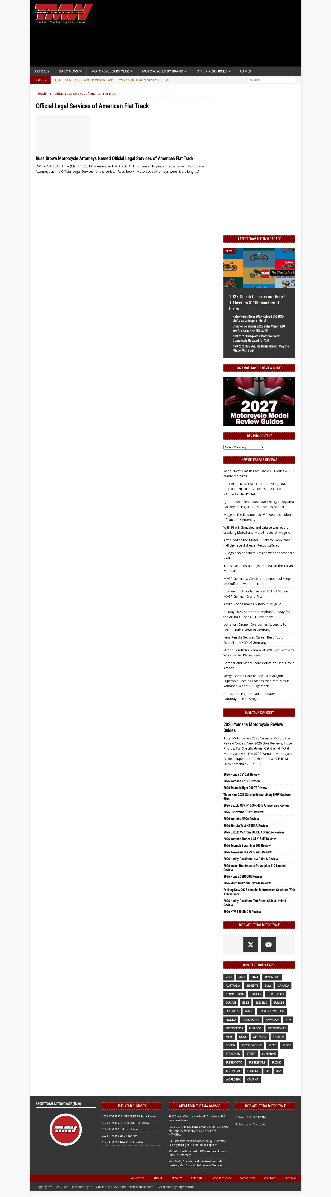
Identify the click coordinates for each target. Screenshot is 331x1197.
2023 (242, 977)
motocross (234, 1028)
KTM (288, 1020)
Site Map (291, 1178)
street (251, 1054)
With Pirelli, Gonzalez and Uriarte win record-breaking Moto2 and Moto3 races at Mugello (195, 1163)
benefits (252, 986)
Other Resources (212, 71)
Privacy (176, 1178)
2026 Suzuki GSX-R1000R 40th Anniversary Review (256, 805)
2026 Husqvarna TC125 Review (243, 812)
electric (261, 1003)
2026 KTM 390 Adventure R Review (122, 1142)
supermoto (234, 1062)
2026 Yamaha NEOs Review (241, 819)
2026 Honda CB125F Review (241, 774)
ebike (245, 1003)
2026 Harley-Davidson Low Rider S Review (250, 859)
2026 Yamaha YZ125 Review (241, 781)
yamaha (252, 1079)
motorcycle (277, 1028)
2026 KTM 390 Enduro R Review (121, 1129)
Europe (279, 1003)
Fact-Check (247, 1178)
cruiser (256, 994)
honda (231, 1020)
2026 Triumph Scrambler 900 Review (247, 845)
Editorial (197, 1178)
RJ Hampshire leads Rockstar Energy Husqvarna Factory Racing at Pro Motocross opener (197, 1143)
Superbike (269, 1054)
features (232, 1011)
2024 (254, 977)
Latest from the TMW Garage (259, 239)
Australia (233, 986)
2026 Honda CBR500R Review (242, 876)
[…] (196, 171)
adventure (272, 977)
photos (278, 1037)
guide (249, 1011)
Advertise (137, 1178)
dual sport (276, 994)
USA (278, 1071)
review (230, 1045)
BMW (268, 986)
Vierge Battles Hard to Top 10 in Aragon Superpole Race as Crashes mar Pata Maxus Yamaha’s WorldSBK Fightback (256, 681)
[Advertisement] (200, 34)
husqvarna (251, 1020)
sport (286, 1045)
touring (253, 1071)
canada (283, 986)
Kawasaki (272, 1020)
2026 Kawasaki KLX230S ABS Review (247, 852)
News (242, 1037)
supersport (257, 1062)
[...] (259, 764)
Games (245, 71)
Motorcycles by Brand (162, 71)
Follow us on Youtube (250, 1124)
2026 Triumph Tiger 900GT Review (245, 788)
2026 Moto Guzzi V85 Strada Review (247, 883)
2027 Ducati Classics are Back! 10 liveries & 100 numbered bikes (257, 302)
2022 (229, 977)
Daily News (68, 71)
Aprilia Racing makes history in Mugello (252, 604)
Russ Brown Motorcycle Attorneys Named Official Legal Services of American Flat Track (114, 158)
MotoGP (255, 1028)
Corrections (222, 1178)
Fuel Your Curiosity (259, 712)
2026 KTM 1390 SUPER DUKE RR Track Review (129, 1116)
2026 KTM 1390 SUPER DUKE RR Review (125, 1123)
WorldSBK (233, 1079)
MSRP (229, 1037)
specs (272, 1045)
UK (267, 1071)
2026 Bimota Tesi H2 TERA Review (245, 826)
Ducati (231, 1003)
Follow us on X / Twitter (251, 1117)
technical (233, 1071)
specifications (251, 1045)
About (158, 1178)
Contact (270, 1178)
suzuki (276, 1062)
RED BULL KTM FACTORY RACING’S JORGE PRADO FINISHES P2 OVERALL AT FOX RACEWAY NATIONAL (255, 489)
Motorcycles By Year (110, 71)
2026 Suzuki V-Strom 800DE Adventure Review (253, 832)
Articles (41, 71)
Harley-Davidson (272, 1011)
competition (235, 994)
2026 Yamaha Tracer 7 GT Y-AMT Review (249, 839)
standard (233, 1054)
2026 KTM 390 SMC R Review (242, 912)
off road (259, 1037)
